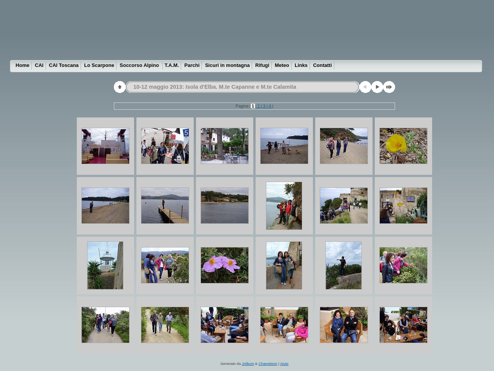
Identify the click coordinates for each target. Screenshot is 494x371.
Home (22, 65)
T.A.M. (172, 65)
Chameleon (268, 363)
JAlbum (248, 363)
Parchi (192, 65)
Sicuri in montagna (227, 65)
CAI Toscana (64, 65)
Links (301, 65)
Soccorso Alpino (140, 65)
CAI (39, 65)
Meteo (282, 65)
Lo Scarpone (99, 65)
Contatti (322, 65)
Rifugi (262, 65)
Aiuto (284, 363)
